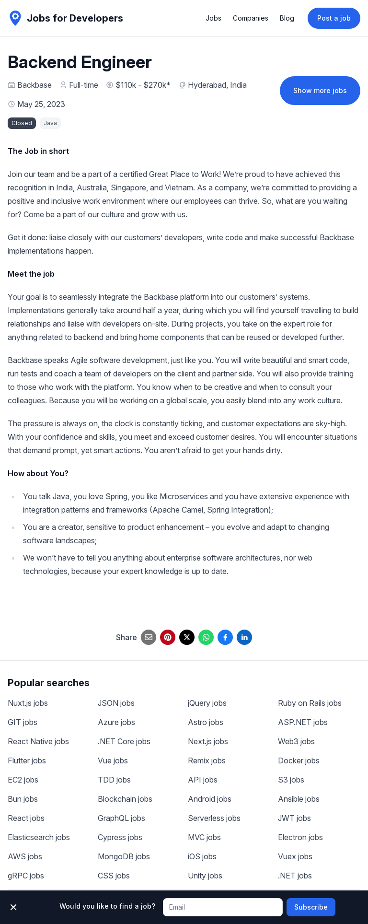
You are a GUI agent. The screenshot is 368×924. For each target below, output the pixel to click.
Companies (250, 18)
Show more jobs (320, 90)
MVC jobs (204, 837)
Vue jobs (113, 760)
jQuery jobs (207, 703)
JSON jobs (116, 703)
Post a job (334, 18)
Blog (287, 18)
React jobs (26, 818)
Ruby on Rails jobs (310, 703)
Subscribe (311, 907)
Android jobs (209, 799)
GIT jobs (22, 722)
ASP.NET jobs (303, 722)
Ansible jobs (299, 799)
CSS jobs (114, 875)
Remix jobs (207, 760)
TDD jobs (114, 779)
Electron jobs (300, 837)
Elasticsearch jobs (39, 837)
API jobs (203, 779)
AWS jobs (25, 856)
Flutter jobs (27, 760)
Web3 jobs (296, 741)
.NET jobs (295, 875)
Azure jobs (116, 722)
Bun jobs (23, 799)
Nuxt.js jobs (28, 703)
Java (50, 123)
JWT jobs (294, 818)
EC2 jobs (23, 779)
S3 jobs (291, 779)
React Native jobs (38, 741)
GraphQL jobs (121, 818)
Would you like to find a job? (107, 906)
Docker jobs (299, 760)
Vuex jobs (295, 856)
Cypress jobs (120, 837)
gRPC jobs (26, 875)
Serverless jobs (214, 818)
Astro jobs (205, 722)
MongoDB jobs (124, 856)
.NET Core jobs (124, 741)
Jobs (213, 18)
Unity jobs (205, 875)
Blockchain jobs (125, 799)
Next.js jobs (208, 741)
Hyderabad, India (217, 85)
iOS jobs (202, 856)
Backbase (34, 85)
